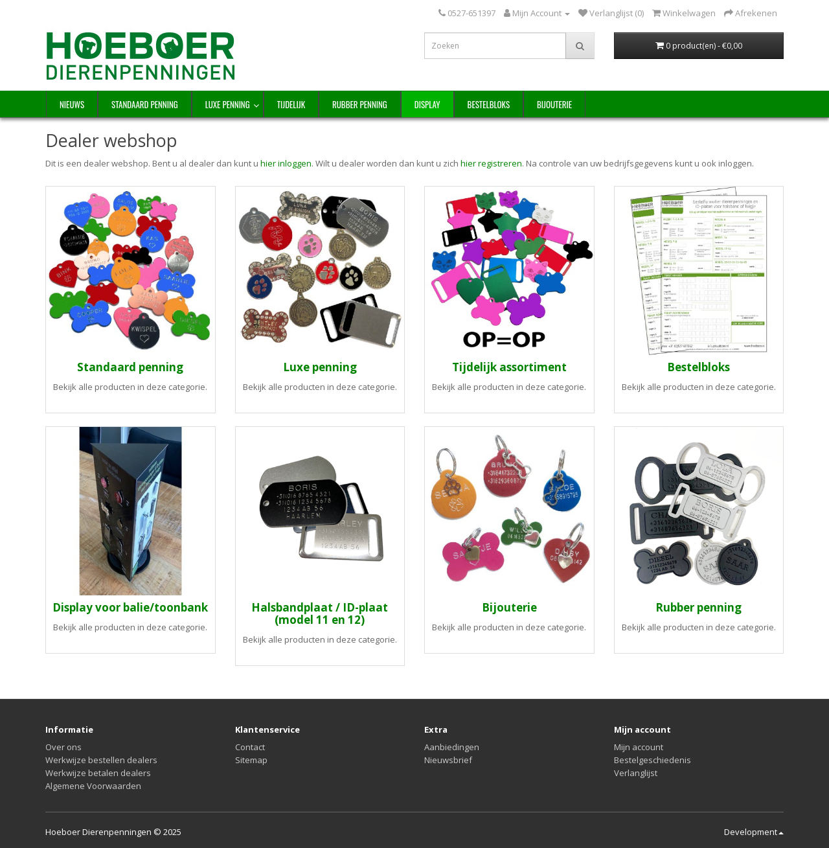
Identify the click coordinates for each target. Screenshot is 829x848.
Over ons (63, 747)
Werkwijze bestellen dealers (101, 760)
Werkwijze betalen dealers (98, 773)
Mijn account (638, 747)
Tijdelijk (291, 104)
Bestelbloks (489, 104)
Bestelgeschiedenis (652, 760)
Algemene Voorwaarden (93, 786)
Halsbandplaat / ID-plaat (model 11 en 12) (319, 613)
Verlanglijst (635, 773)
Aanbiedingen (451, 747)
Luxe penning (227, 104)
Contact (250, 747)
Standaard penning (144, 104)
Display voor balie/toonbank (130, 607)
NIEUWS (72, 104)
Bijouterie (554, 104)
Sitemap (251, 760)
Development (754, 832)
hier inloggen (286, 163)
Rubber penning (359, 104)
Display (427, 104)
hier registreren (491, 163)
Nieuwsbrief (448, 760)
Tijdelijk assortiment (509, 367)
